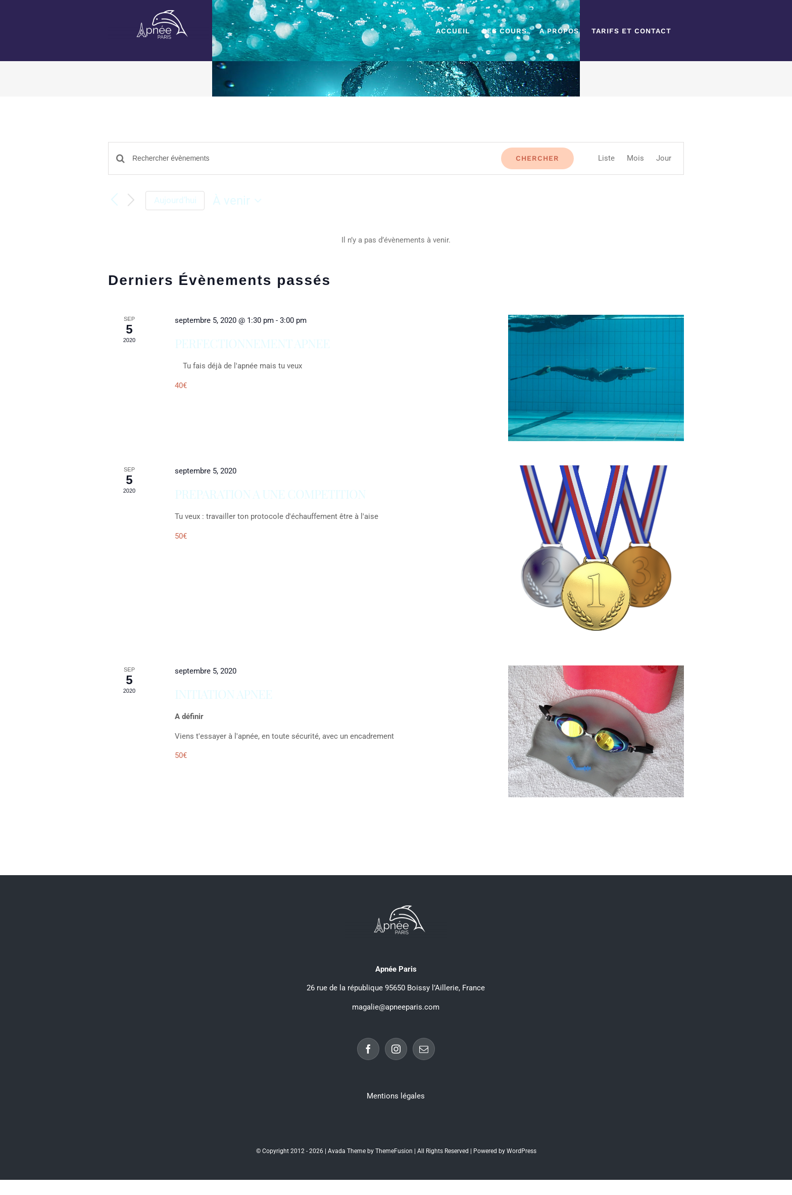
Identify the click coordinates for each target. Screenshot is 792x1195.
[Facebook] (368, 1049)
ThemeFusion (394, 1151)
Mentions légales (396, 1096)
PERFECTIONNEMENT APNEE (252, 343)
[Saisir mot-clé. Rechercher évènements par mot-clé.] (310, 158)
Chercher (537, 158)
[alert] (396, 240)
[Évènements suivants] (131, 201)
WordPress (521, 1151)
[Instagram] (396, 1049)
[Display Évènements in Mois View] (635, 158)
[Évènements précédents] (114, 200)
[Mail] (424, 1049)
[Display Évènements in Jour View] (663, 158)
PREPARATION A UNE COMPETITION (270, 494)
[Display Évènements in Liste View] (606, 158)
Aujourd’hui (175, 200)
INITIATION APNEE (223, 694)
